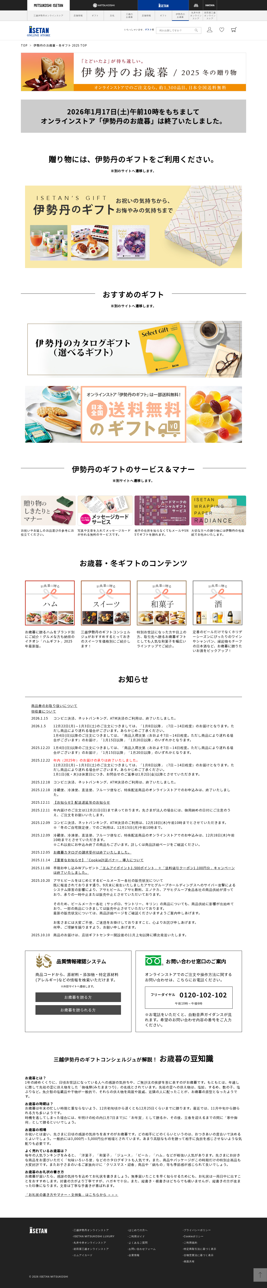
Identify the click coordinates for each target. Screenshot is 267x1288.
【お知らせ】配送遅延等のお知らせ (81, 802)
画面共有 (189, 1261)
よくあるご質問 (138, 1242)
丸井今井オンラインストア (196, 15)
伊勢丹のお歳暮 (180, 15)
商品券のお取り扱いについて (54, 705)
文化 (112, 15)
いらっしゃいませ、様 (139, 29)
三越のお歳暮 (129, 15)
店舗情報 (78, 15)
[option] (50, 617)
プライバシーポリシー (197, 1230)
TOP (24, 45)
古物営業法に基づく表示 (199, 1255)
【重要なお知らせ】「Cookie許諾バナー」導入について (98, 859)
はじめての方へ (138, 1230)
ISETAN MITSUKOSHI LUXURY (94, 1236)
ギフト (95, 15)
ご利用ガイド (137, 1236)
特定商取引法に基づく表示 (200, 1249)
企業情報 (134, 1255)
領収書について (43, 711)
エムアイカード (83, 1255)
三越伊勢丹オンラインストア (48, 15)
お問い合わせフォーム (142, 1249)
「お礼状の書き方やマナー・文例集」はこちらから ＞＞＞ (71, 1194)
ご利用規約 (190, 1242)
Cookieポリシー (194, 1236)
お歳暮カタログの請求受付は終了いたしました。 (92, 852)
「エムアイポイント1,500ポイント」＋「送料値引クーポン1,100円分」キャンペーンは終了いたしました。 (144, 870)
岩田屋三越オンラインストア (210, 15)
